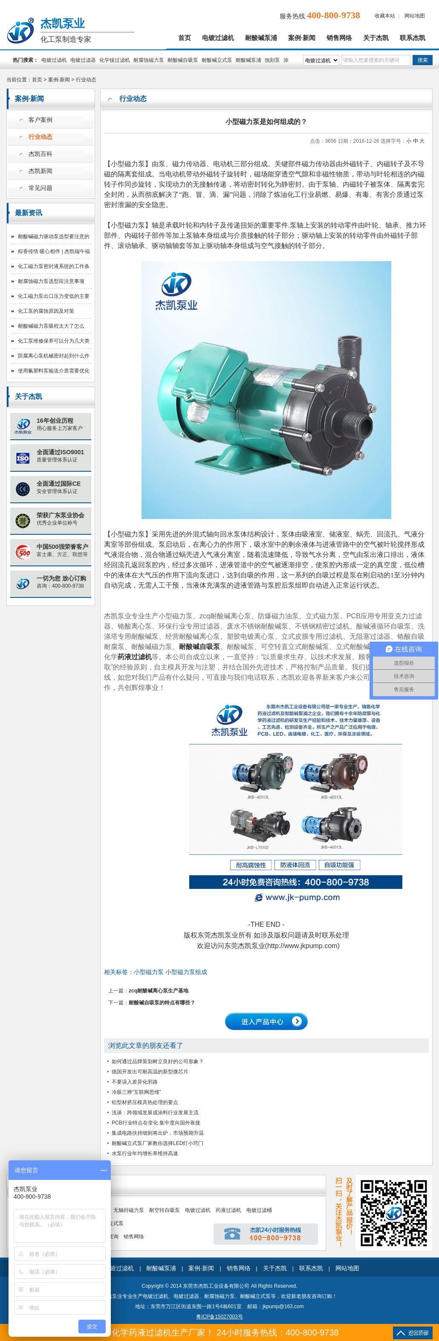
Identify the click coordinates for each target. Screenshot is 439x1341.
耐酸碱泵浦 (261, 38)
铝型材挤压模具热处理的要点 (145, 1102)
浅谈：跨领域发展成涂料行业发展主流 (155, 1113)
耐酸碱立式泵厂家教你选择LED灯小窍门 (157, 1143)
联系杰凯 (412, 38)
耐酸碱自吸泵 (183, 60)
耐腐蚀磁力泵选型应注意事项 (51, 281)
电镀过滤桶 (259, 1210)
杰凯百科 (40, 154)
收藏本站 (385, 16)
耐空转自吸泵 (164, 1210)
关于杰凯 (376, 38)
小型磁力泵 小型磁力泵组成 (170, 972)
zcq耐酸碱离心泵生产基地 (158, 991)
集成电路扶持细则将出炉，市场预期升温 (158, 1133)
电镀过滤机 (218, 38)
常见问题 (40, 188)
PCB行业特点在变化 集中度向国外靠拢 (156, 1123)
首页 (184, 38)
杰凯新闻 (40, 171)
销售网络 (339, 38)
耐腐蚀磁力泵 (148, 60)
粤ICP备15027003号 (219, 1317)
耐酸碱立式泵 (217, 60)
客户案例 (40, 120)
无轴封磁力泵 (128, 1210)
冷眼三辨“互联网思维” (136, 1092)
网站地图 (414, 16)
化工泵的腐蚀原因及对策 (46, 311)
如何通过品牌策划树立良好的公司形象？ (158, 1061)
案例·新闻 (301, 38)
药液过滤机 (228, 1210)
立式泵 (116, 1223)
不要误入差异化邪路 (135, 1082)
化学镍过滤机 (114, 60)
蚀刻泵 (272, 60)
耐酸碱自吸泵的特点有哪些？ (162, 1003)
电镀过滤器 (83, 60)
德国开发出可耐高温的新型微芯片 (150, 1072)
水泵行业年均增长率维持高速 (145, 1153)
